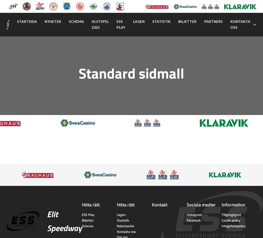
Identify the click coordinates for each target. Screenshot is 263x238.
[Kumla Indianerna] (27, 5)
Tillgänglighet (231, 214)
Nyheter (53, 22)
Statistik (161, 22)
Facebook (194, 220)
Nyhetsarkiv (125, 226)
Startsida (27, 22)
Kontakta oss (240, 25)
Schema (76, 22)
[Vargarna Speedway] (107, 5)
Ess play (121, 25)
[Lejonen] (53, 5)
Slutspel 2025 (100, 25)
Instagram (194, 214)
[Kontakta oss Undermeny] (255, 24)
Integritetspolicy (234, 226)
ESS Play (88, 214)
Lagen (139, 22)
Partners (213, 22)
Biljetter (187, 22)
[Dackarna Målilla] (40, 5)
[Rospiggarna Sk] (80, 5)
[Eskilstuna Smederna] (120, 5)
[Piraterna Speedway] (67, 5)
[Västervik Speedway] (93, 5)
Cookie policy (231, 220)
